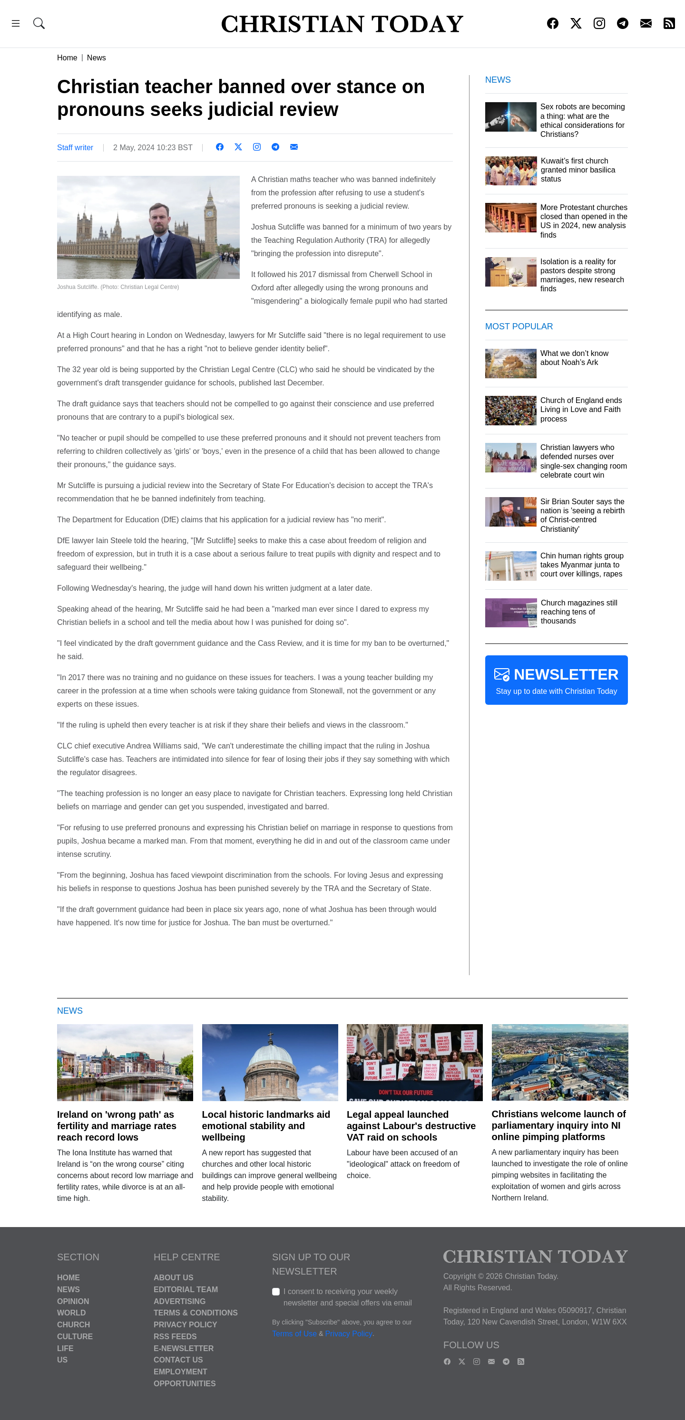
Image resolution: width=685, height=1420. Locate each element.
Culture (75, 1337)
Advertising (180, 1301)
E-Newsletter (184, 1348)
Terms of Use (294, 1334)
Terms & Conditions (196, 1313)
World (71, 1313)
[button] (15, 25)
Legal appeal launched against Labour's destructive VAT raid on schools (411, 1125)
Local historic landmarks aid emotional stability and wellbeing (266, 1125)
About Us (174, 1278)
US (62, 1360)
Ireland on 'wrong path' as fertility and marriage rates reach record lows (116, 1125)
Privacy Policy (185, 1325)
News (96, 58)
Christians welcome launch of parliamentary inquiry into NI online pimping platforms (559, 1125)
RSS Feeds (175, 1337)
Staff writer (75, 148)
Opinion (73, 1301)
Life (65, 1348)
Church (73, 1325)
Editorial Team (186, 1290)
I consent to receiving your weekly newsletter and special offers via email (348, 1297)
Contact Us (178, 1360)
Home (67, 58)
